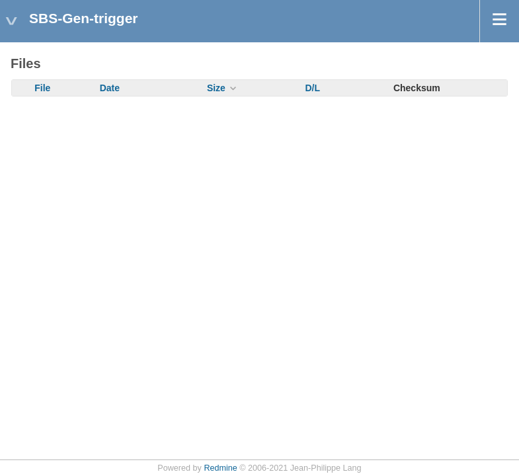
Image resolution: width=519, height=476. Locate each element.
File (42, 88)
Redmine (220, 468)
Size (216, 88)
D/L (312, 88)
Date (110, 88)
